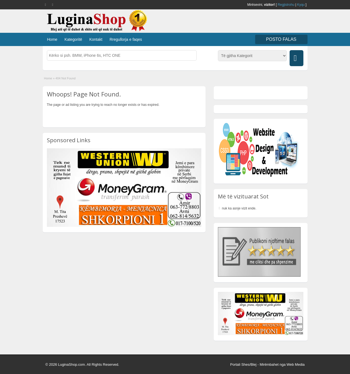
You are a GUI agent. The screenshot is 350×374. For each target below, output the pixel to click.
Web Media (296, 364)
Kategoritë (73, 39)
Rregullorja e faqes (125, 39)
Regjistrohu (286, 5)
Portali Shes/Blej (243, 364)
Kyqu (300, 5)
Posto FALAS (281, 39)
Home (52, 39)
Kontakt (95, 39)
